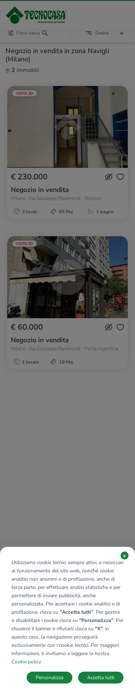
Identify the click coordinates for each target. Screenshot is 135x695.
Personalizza (49, 677)
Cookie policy (26, 661)
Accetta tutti (100, 677)
